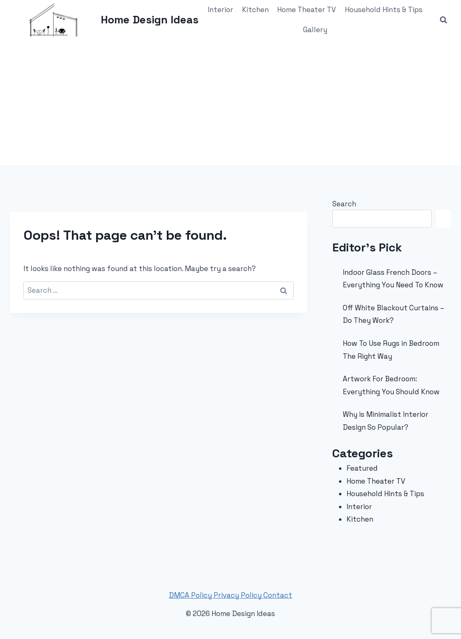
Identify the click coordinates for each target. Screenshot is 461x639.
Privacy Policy (238, 595)
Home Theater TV (306, 9)
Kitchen (255, 9)
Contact (277, 595)
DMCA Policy (191, 595)
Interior (220, 9)
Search (344, 203)
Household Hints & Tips (384, 9)
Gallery (315, 29)
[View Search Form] (443, 20)
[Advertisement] (230, 102)
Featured (362, 468)
